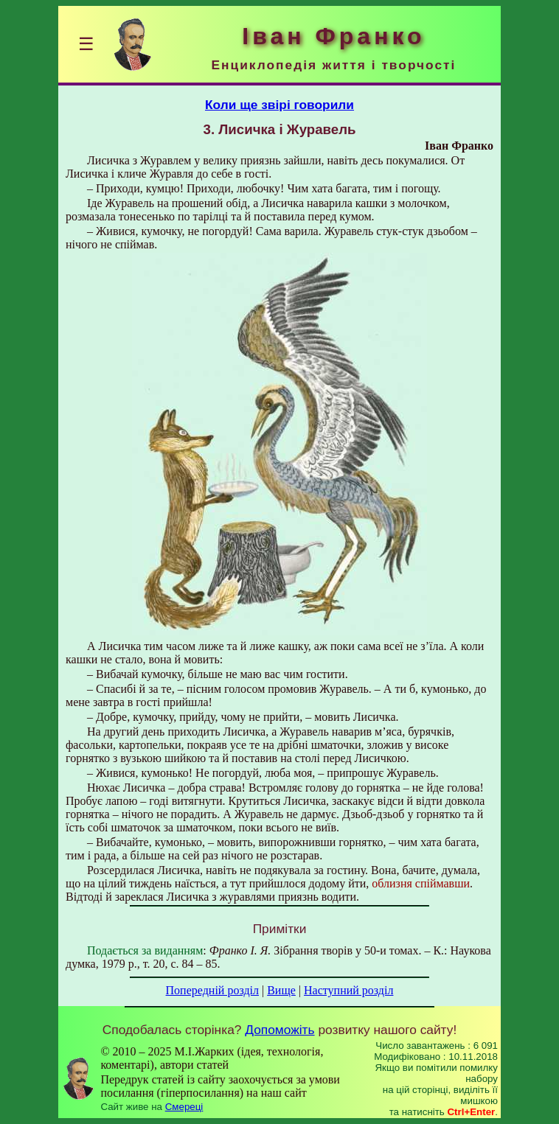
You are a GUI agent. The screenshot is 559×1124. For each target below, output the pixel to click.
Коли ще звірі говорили (279, 104)
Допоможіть (279, 1029)
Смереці (184, 1106)
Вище (281, 990)
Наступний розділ (348, 990)
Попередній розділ (212, 990)
